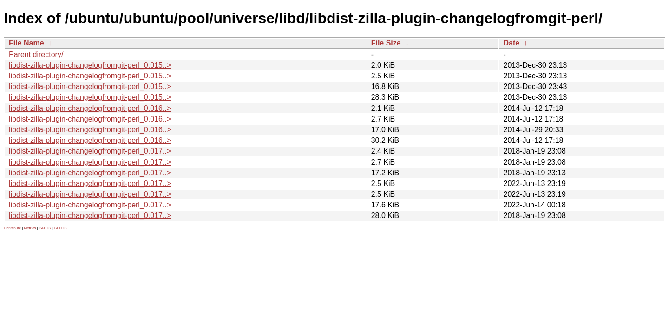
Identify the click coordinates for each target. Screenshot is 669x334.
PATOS (45, 228)
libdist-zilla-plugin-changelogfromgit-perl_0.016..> (90, 108)
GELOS (60, 228)
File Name (26, 43)
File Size (386, 43)
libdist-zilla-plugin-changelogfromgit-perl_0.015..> (90, 65)
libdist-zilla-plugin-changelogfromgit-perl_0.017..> (90, 151)
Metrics (30, 228)
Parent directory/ (36, 54)
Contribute (12, 228)
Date (511, 43)
